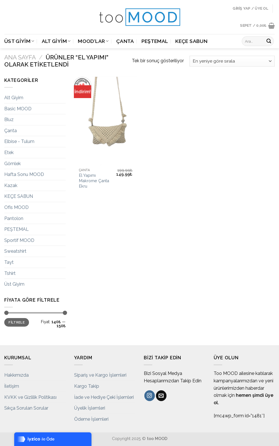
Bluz (9, 119)
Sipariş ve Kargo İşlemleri (100, 375)
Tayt (9, 262)
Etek (9, 152)
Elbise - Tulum (19, 141)
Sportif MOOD (19, 240)
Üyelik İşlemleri (89, 408)
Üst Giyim (19, 41)
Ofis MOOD (16, 207)
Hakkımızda (16, 375)
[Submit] (269, 41)
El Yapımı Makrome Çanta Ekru (94, 180)
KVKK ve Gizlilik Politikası (30, 397)
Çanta (125, 41)
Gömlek (12, 163)
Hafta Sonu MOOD (24, 174)
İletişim (11, 386)
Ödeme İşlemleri (91, 419)
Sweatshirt (15, 251)
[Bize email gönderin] (161, 395)
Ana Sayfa (20, 57)
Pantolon (13, 218)
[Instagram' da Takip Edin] (149, 395)
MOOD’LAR (93, 41)
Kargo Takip (86, 386)
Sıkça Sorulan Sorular (26, 408)
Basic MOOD (18, 108)
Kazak (10, 185)
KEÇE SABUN (191, 41)
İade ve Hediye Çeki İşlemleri (104, 397)
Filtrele (17, 322)
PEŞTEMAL (154, 41)
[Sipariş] (232, 61)
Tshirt (10, 273)
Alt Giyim (56, 41)
